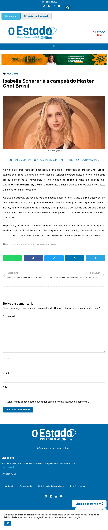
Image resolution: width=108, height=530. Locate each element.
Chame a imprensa (89, 504)
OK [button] (8, 523)
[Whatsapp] (44, 6)
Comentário (10, 316)
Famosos (12, 73)
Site (5, 387)
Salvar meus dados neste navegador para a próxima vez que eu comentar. (47, 401)
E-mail (7, 373)
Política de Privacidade (51, 486)
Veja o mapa (7, 467)
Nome (7, 358)
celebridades (42, 244)
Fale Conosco (77, 486)
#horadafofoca (25, 244)
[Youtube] (59, 6)
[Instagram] (54, 6)
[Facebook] (49, 6)
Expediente (26, 486)
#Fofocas (11, 244)
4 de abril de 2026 (50, 2)
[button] (67, 7)
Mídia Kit (9, 486)
